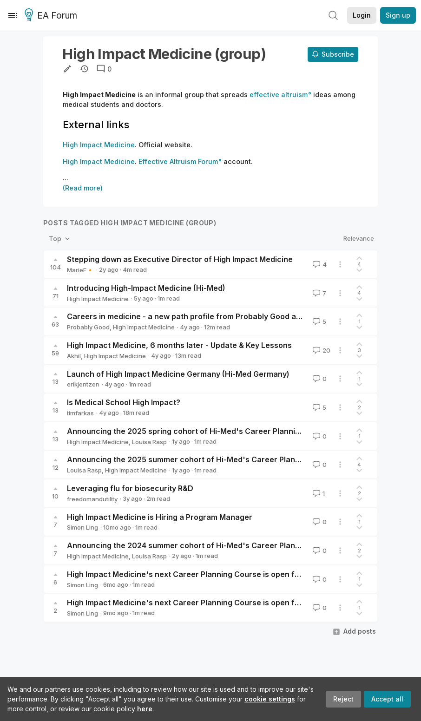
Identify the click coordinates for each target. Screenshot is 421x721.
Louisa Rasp (149, 442)
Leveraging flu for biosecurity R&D (130, 488)
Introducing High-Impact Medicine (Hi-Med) (146, 288)
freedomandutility (92, 499)
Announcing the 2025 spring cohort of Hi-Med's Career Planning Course (200, 431)
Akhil (74, 356)
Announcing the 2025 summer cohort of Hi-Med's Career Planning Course (203, 459)
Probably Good (88, 327)
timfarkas (80, 413)
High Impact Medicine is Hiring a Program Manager (159, 517)
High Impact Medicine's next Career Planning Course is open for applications (208, 574)
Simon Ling (82, 527)
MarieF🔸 (80, 270)
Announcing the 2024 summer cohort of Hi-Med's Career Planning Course (203, 545)
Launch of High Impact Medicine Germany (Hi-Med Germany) (178, 374)
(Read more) (83, 188)
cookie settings (269, 699)
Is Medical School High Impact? (123, 402)
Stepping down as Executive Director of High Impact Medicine (180, 259)
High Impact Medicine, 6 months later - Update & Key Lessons (179, 345)
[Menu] (12, 15)
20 (320, 350)
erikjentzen (83, 384)
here (144, 709)
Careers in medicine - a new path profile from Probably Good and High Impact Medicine (226, 316)
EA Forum (52, 16)
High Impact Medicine (98, 298)
